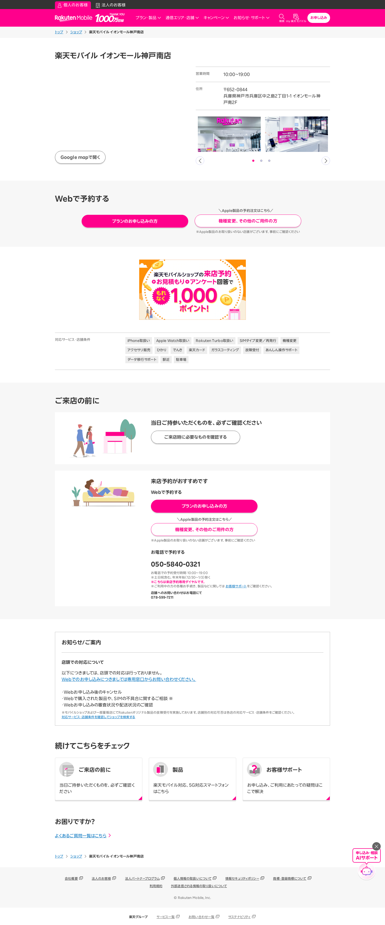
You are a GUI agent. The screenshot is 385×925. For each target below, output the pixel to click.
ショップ (76, 32)
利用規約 (156, 885)
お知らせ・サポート (252, 18)
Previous (200, 160)
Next (326, 160)
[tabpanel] (229, 134)
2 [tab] (261, 161)
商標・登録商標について (289, 878)
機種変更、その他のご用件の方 (248, 221)
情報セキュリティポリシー (242, 878)
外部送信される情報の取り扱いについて (199, 885)
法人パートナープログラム (142, 878)
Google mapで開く (80, 157)
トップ (59, 32)
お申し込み (318, 17)
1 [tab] (253, 161)
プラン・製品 (148, 18)
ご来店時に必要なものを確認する (195, 437)
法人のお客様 (101, 878)
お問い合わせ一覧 (201, 916)
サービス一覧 (166, 916)
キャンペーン (216, 18)
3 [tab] (269, 161)
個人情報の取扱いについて (192, 878)
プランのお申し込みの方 (135, 221)
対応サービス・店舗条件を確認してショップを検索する (98, 716)
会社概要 (71, 878)
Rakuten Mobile (75, 18)
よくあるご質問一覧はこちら (83, 836)
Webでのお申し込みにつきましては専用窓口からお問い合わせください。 (129, 679)
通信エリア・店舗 (182, 18)
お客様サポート (236, 586)
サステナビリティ (239, 916)
